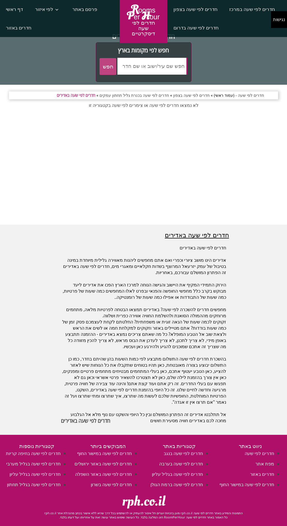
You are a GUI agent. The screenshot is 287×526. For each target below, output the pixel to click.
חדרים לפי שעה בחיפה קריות (33, 453)
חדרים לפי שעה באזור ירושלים (103, 464)
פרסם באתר (84, 9)
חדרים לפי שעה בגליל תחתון (34, 484)
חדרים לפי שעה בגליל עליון (177, 474)
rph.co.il (143, 501)
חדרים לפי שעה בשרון (111, 484)
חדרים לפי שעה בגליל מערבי (33, 464)
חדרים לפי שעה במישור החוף (246, 484)
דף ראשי (14, 9)
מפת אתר (264, 464)
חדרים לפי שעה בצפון (195, 9)
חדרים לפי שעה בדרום (196, 27)
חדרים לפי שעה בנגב (183, 453)
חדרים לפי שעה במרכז (252, 9)
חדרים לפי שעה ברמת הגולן (177, 484)
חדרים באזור (18, 27)
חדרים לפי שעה (259, 453)
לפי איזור (44, 9)
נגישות (279, 19)
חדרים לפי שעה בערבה (181, 464)
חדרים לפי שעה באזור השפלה (103, 474)
